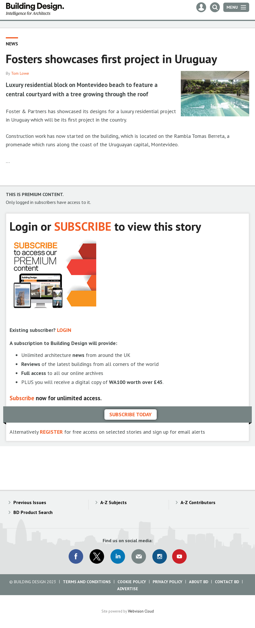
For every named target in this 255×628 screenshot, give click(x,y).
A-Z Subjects (113, 502)
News (12, 44)
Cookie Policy (131, 581)
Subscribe (22, 398)
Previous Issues (29, 502)
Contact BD (227, 581)
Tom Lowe (20, 73)
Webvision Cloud (141, 611)
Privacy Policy (167, 581)
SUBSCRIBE (82, 226)
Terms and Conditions (87, 581)
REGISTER (51, 431)
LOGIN (64, 330)
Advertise (127, 588)
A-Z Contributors (198, 502)
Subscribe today (130, 414)
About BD (198, 581)
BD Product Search (33, 512)
